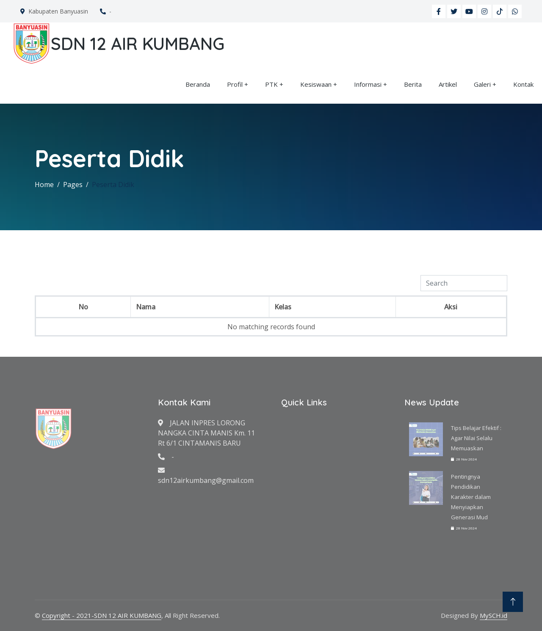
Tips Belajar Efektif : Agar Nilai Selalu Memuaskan (476, 438)
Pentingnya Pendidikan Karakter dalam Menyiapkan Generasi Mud (471, 497)
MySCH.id (493, 615)
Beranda (197, 84)
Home (44, 184)
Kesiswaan (316, 84)
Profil (235, 84)
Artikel (448, 84)
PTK (271, 84)
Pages (73, 184)
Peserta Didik (113, 184)
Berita (413, 84)
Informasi (368, 84)
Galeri (482, 84)
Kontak (523, 84)
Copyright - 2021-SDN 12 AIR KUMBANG (101, 615)
